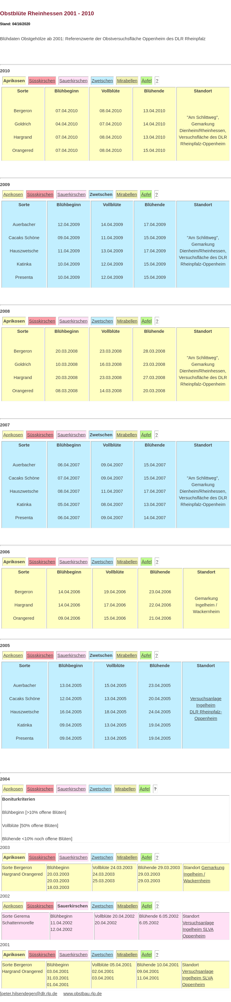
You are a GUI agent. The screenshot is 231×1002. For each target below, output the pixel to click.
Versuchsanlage (198, 922)
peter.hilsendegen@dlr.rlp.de (29, 993)
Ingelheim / (194, 874)
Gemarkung (212, 867)
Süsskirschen (42, 80)
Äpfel (147, 80)
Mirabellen (127, 80)
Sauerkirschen (73, 80)
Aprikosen (13, 194)
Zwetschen (102, 80)
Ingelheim (193, 929)
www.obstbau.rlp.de (82, 993)
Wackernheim (197, 880)
